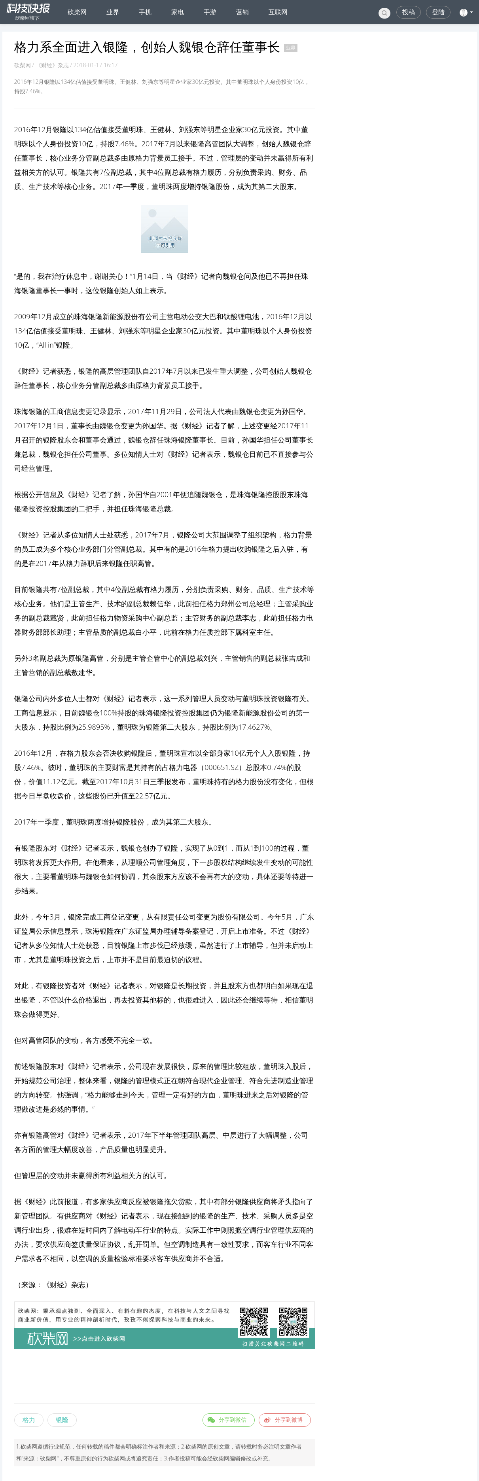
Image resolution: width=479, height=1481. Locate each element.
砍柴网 (77, 12)
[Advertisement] (165, 1377)
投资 (272, 129)
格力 (29, 1419)
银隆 (62, 1419)
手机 (145, 12)
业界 (112, 12)
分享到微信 (232, 1419)
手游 (210, 12)
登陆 (438, 12)
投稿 (408, 12)
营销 (242, 12)
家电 (177, 12)
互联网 (278, 12)
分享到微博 (289, 1419)
